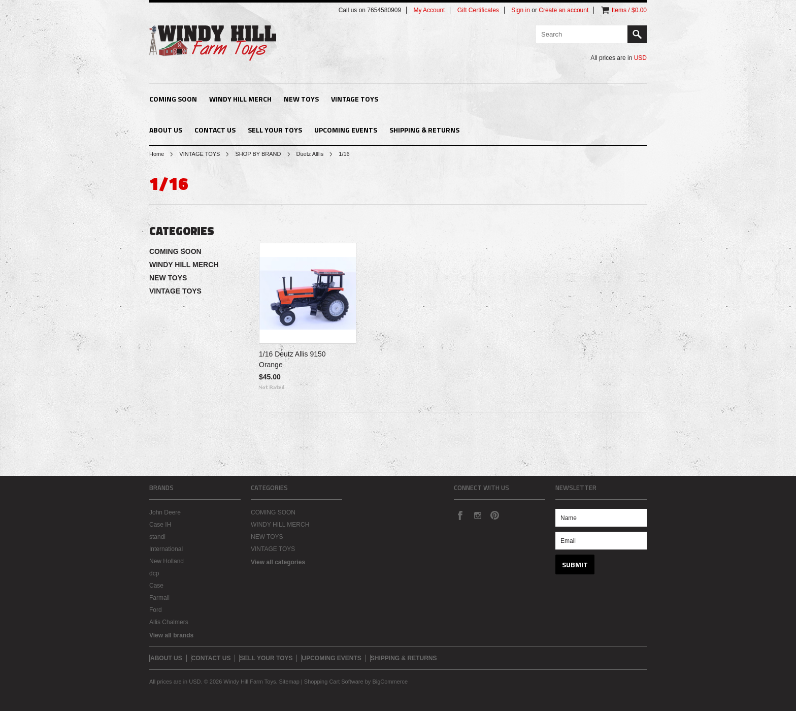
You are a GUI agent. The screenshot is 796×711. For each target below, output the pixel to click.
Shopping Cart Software (333, 681)
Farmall (159, 597)
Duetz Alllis (310, 154)
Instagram (477, 515)
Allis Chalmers (168, 622)
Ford (155, 609)
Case (156, 585)
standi (157, 536)
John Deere (165, 512)
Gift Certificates (478, 10)
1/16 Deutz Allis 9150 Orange (292, 359)
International (166, 549)
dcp (154, 573)
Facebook (460, 515)
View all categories (278, 562)
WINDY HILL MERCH (240, 98)
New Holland (166, 561)
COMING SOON (173, 98)
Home (156, 154)
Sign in (520, 10)
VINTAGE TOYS (354, 98)
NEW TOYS (301, 98)
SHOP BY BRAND (258, 154)
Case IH (160, 524)
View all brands (171, 635)
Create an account (563, 10)
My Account (429, 10)
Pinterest (494, 515)
